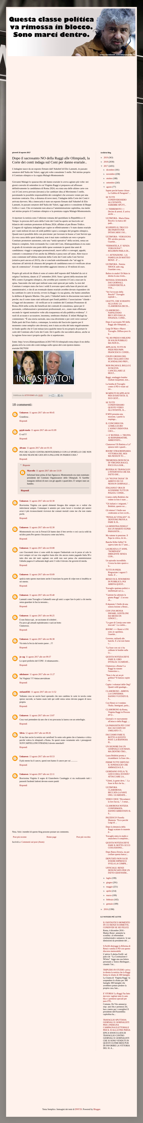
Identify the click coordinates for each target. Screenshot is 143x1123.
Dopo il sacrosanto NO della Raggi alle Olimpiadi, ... (118, 323)
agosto (109, 187)
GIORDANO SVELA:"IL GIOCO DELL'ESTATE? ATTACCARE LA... (118, 774)
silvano (22, 448)
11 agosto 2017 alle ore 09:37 (38, 657)
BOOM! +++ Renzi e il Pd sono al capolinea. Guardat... (117, 632)
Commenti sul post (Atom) (32, 842)
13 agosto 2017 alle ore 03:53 (41, 756)
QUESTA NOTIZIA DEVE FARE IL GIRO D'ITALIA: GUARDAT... (118, 659)
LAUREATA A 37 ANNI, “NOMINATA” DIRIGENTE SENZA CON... (116, 553)
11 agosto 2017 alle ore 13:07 (41, 715)
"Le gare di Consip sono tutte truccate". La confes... (118, 623)
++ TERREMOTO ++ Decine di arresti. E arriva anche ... (118, 211)
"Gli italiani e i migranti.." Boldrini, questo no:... (117, 505)
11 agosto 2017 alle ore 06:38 (41, 639)
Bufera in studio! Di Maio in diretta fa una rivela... (118, 274)
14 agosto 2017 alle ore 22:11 (41, 774)
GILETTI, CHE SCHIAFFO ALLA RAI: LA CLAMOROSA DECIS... (118, 303)
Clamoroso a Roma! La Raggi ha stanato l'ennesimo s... (116, 668)
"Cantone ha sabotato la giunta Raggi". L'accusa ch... (117, 597)
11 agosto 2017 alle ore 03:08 (41, 548)
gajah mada (24, 430)
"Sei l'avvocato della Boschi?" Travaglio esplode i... (115, 294)
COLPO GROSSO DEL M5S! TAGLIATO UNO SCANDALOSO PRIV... (117, 359)
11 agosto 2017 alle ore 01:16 (39, 448)
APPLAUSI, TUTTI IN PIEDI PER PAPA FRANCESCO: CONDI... (118, 349)
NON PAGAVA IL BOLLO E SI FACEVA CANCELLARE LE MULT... (118, 369)
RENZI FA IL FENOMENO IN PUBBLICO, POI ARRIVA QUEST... (118, 581)
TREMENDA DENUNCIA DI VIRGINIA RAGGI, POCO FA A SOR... (117, 463)
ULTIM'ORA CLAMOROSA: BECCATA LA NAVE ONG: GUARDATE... (116, 791)
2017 (106, 166)
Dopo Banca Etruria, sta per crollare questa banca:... (117, 853)
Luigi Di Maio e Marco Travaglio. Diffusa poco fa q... (118, 331)
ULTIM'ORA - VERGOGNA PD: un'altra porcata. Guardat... (118, 239)
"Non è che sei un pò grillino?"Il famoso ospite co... (118, 678)
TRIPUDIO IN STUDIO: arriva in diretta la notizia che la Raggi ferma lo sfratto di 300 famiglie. (116, 972)
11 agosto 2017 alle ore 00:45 (41, 412)
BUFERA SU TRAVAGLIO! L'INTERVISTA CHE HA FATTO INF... (118, 472)
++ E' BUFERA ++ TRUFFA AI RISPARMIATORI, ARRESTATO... (118, 437)
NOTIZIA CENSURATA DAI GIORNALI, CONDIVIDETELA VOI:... (116, 284)
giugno (109, 882)
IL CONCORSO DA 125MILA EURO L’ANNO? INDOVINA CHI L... (117, 427)
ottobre (109, 178)
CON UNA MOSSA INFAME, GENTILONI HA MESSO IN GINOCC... (117, 615)
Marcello (31, 471)
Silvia (21, 733)
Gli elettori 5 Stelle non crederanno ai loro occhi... (118, 511)
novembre (110, 174)
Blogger (96, 1109)
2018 (106, 162)
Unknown (23, 412)
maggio (109, 887)
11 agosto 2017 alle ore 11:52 (43, 692)
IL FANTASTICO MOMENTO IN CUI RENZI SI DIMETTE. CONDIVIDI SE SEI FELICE (116, 925)
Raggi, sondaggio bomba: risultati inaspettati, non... (118, 378)
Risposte (26, 465)
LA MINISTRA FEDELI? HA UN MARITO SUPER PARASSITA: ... (118, 529)
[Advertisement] (37, 77)
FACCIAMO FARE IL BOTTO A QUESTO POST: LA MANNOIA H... (117, 738)
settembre (110, 183)
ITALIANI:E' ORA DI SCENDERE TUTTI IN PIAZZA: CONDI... (117, 490)
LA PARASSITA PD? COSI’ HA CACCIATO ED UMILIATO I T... (118, 728)
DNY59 (78, 1109)
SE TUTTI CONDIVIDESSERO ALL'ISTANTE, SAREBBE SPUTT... (116, 201)
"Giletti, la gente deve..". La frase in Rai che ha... (118, 782)
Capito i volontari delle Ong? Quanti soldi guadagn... (118, 685)
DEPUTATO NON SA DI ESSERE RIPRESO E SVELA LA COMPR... (117, 861)
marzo (109, 895)
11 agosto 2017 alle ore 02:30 (41, 501)
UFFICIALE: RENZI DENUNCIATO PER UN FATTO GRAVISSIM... (118, 870)
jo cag (22, 657)
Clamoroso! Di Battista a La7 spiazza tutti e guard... (118, 445)
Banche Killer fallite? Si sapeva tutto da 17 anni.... (118, 543)
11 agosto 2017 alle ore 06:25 (41, 616)
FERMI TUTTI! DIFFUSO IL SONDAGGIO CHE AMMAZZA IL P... (117, 765)
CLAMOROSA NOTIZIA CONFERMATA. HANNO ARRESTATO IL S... (118, 810)
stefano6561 (24, 692)
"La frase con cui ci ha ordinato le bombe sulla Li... (117, 650)
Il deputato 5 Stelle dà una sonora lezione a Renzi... (117, 605)
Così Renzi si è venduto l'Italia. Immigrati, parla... (118, 704)
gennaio (109, 904)
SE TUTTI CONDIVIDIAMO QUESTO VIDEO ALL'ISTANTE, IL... (116, 406)
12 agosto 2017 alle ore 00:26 (38, 733)
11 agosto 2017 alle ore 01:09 (43, 430)
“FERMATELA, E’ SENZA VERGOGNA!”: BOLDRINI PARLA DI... (118, 248)
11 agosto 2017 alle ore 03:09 (41, 574)
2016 (106, 909)
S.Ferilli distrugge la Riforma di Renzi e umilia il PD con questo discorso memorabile (116, 948)
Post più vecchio (83, 837)
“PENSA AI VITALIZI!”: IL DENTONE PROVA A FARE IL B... (118, 519)
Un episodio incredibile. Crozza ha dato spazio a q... (117, 563)
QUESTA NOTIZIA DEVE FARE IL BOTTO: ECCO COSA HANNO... (118, 845)
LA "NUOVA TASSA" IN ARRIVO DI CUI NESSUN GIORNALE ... (118, 481)
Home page (51, 837)
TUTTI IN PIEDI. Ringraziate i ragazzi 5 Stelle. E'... (116, 572)
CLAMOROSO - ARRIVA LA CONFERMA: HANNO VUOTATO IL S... (117, 695)
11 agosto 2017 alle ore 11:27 (42, 674)
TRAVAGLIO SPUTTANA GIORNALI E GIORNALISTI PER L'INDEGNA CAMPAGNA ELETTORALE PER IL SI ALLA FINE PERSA (116, 1025)
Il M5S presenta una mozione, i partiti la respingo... (115, 416)
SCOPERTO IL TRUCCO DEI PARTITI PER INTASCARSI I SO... (117, 230)
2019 (106, 157)
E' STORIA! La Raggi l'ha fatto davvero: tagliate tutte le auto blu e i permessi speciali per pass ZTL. (116, 997)
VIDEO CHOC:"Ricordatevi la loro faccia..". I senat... (118, 800)
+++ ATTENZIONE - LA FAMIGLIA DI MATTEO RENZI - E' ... (118, 257)
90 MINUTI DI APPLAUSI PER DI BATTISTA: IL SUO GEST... (117, 396)
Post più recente (19, 837)
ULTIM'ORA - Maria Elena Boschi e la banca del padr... (117, 221)
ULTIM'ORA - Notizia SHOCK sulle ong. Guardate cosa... (115, 267)
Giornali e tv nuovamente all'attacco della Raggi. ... (117, 720)
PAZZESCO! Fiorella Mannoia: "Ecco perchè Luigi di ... (117, 820)
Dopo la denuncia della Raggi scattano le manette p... (118, 829)
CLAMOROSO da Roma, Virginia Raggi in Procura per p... (118, 712)
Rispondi (23, 421)
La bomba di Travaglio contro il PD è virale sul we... (117, 386)
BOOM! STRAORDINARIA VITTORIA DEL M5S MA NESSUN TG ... (118, 453)
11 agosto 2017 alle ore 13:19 (48, 471)
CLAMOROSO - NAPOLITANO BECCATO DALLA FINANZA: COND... (116, 314)
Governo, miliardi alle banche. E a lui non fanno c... (118, 641)
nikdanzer (24, 674)
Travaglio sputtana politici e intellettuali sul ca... (118, 589)
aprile (109, 891)
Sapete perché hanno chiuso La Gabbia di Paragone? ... (118, 191)
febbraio (110, 899)
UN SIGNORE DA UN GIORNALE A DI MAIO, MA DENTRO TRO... (118, 749)
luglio (109, 878)
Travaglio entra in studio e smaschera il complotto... (117, 837)
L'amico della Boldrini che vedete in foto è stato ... (117, 498)
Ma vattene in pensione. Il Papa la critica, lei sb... (117, 536)
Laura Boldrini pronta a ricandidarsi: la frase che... (118, 756)
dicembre (110, 170)
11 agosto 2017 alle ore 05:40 (41, 595)
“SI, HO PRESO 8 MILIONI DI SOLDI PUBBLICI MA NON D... (118, 340)
